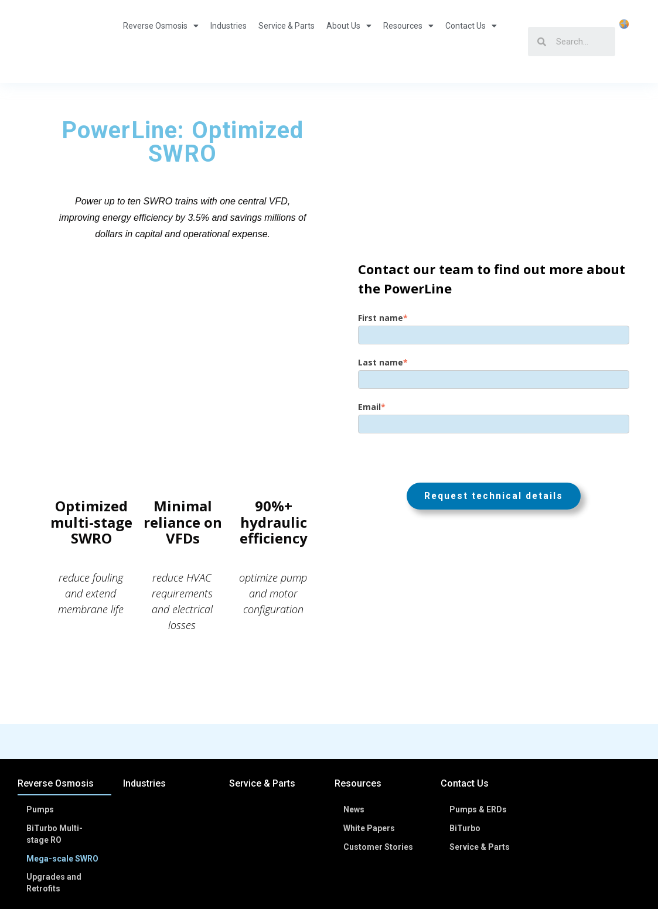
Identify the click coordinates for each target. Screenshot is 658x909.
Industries (228, 41)
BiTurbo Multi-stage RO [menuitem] (55, 771)
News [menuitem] (354, 748)
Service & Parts (286, 41)
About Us (348, 42)
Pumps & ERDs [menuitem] (478, 748)
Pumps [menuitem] (40, 748)
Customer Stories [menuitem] (379, 783)
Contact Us (471, 42)
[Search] (580, 41)
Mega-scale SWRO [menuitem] (63, 794)
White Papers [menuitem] (370, 765)
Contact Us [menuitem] (465, 722)
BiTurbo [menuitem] (465, 765)
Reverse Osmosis (161, 42)
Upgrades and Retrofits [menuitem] (54, 818)
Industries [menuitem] (144, 722)
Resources (408, 42)
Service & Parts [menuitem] (262, 722)
